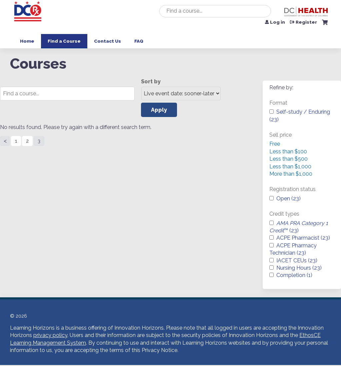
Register (306, 22)
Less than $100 (288, 151)
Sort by (151, 81)
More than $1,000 (290, 174)
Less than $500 (288, 159)
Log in (277, 22)
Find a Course (64, 41)
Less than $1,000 (290, 166)
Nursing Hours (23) (299, 268)
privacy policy (50, 335)
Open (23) (288, 198)
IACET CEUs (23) (296, 260)
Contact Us (107, 41)
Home (27, 41)
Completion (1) (294, 275)
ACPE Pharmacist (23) (303, 238)
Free (274, 144)
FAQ (138, 41)
